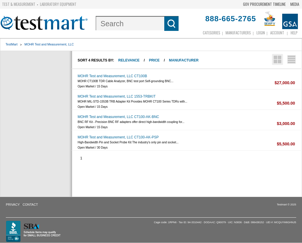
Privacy (13, 204)
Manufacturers (238, 33)
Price (154, 60)
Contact (30, 204)
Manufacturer (183, 60)
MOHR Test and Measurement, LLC (49, 44)
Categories (211, 33)
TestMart (12, 44)
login (260, 33)
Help (294, 33)
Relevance (128, 60)
